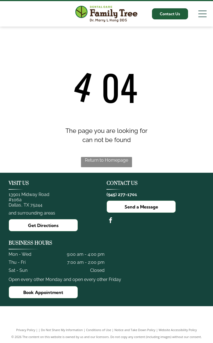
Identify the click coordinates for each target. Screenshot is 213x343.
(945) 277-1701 (121, 194)
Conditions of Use (98, 330)
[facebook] (110, 221)
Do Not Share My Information (62, 330)
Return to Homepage (106, 160)
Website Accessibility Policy (178, 330)
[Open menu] (202, 14)
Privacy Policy (25, 330)
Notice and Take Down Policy (135, 330)
